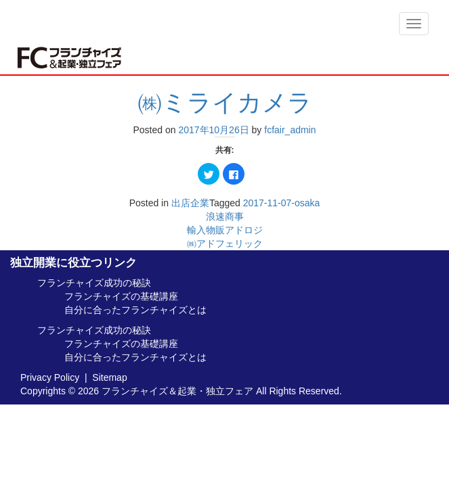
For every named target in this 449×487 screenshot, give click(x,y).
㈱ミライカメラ (224, 102)
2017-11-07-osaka (281, 203)
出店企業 (190, 203)
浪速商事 (225, 216)
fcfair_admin (290, 129)
